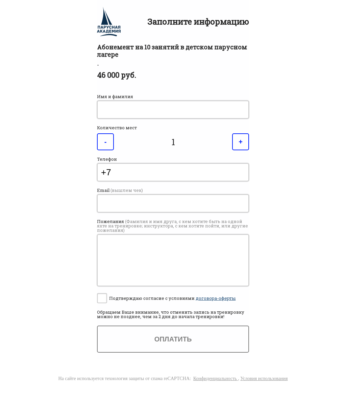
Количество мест (117, 128)
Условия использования (264, 378)
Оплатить (173, 339)
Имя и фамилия (115, 96)
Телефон (107, 159)
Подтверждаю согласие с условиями (172, 298)
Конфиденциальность (215, 378)
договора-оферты (216, 298)
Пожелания (172, 226)
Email (120, 190)
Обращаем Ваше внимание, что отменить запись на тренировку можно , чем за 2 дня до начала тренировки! (170, 314)
